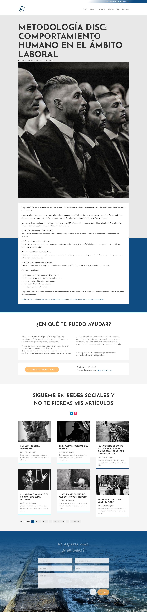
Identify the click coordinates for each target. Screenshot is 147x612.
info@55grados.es (104, 370)
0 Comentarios (48, 60)
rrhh (67, 299)
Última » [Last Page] (77, 521)
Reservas (111, 9)
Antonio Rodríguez (27, 60)
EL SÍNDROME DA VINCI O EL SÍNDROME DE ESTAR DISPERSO (34, 497)
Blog (118, 9)
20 (59, 521)
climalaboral (53, 299)
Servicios (102, 9)
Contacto (125, 9)
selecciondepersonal (33, 299)
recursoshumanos (83, 299)
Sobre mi (93, 9)
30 (63, 521)
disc (99, 299)
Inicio (85, 9)
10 (55, 521)
